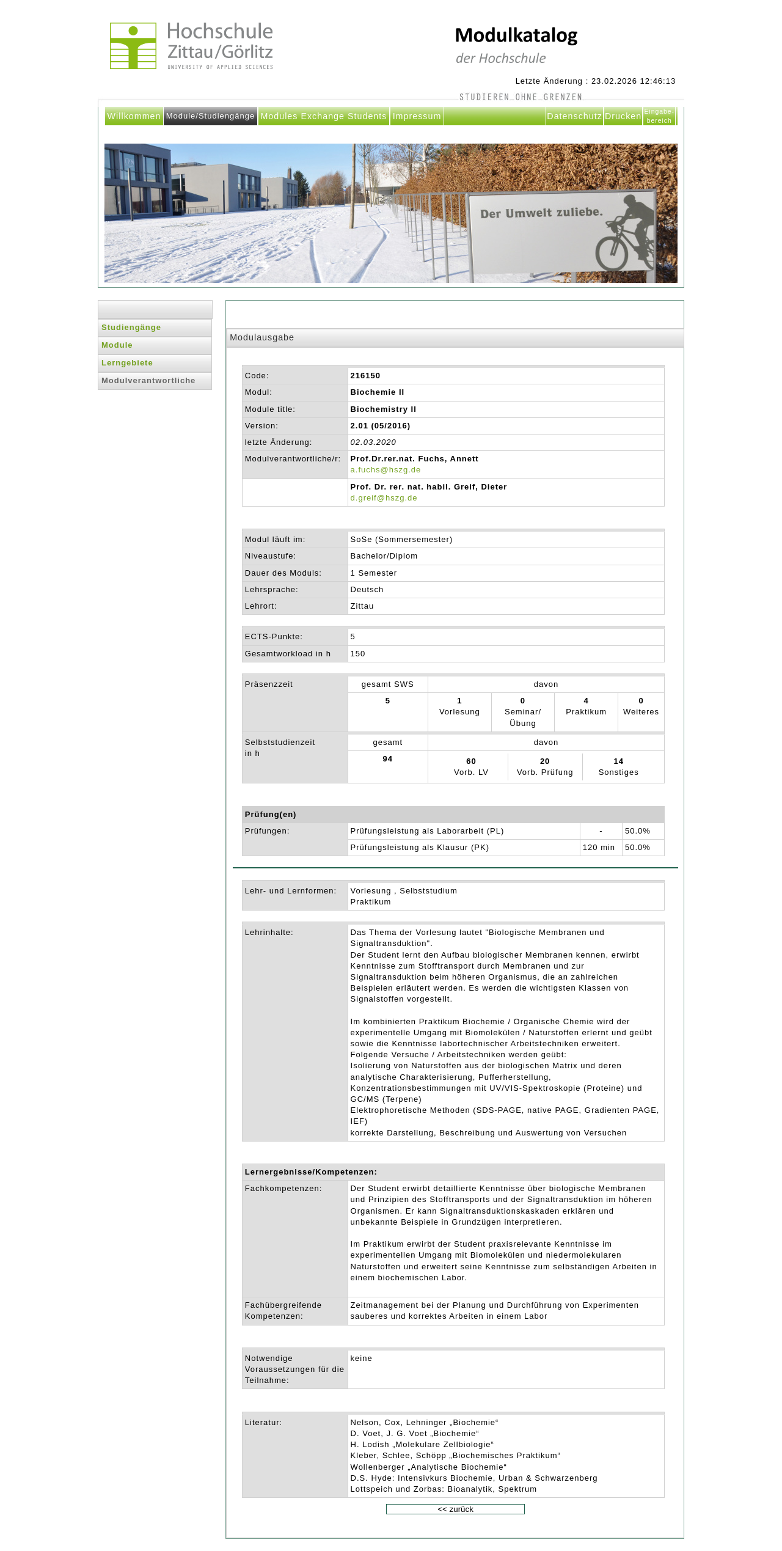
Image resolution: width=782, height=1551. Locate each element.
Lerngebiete (127, 362)
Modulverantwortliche (148, 380)
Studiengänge (131, 327)
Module (117, 345)
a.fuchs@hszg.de (386, 469)
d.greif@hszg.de (384, 497)
